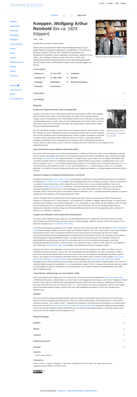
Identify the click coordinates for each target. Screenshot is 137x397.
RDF (12, 94)
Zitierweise (14, 76)
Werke (12, 53)
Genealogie (14, 35)
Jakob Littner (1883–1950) (114, 277)
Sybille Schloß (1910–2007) (54, 186)
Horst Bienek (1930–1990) (63, 224)
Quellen (13, 49)
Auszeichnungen (16, 44)
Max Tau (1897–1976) (60, 179)
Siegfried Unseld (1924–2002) (56, 259)
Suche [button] (101, 3)
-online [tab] (81, 15)
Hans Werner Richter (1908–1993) (102, 259)
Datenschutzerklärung (75, 391)
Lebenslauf (14, 31)
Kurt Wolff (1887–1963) (51, 158)
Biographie (14, 40)
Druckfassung (16, 99)
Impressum (62, 391)
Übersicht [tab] (54, 15)
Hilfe (117, 3)
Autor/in (13, 71)
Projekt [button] (109, 3)
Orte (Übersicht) (16, 90)
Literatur (13, 58)
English (123, 3)
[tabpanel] (68, 198)
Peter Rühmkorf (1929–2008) (85, 305)
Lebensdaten (15, 26)
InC (121, 57)
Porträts (13, 67)
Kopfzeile (13, 22)
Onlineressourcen (16, 62)
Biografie (37, 105)
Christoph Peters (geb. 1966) (56, 245)
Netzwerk (14, 85)
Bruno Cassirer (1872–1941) (52, 181)
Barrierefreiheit (91, 391)
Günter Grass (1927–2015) (61, 305)
